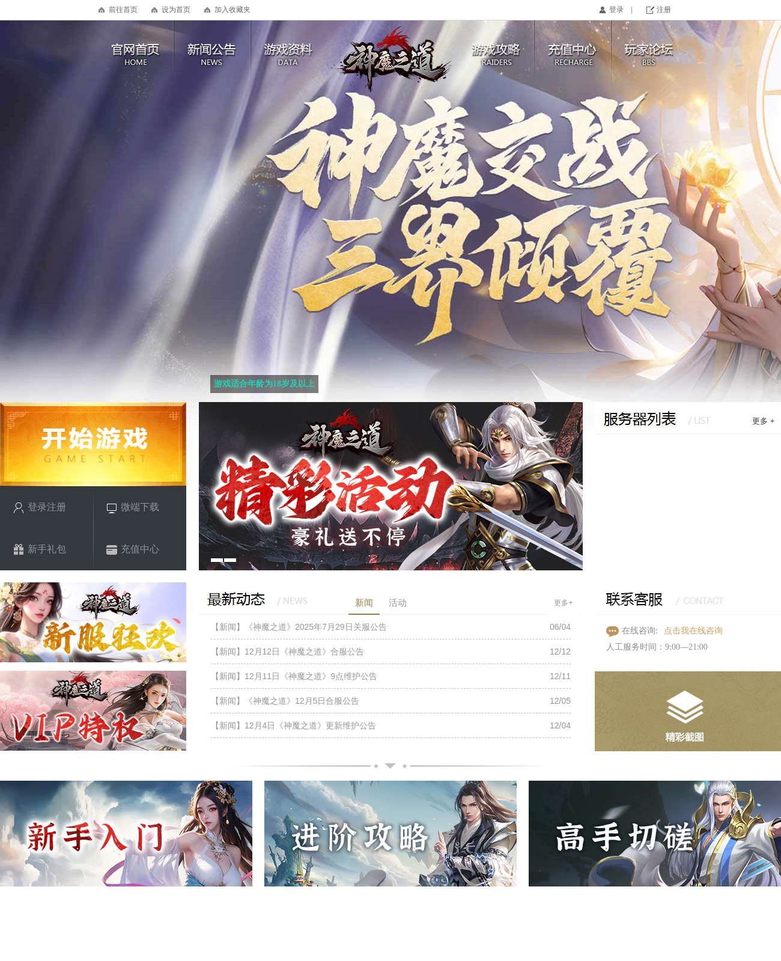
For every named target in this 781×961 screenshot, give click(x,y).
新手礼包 (39, 549)
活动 (398, 602)
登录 (616, 9)
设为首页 (176, 9)
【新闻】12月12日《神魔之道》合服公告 (287, 651)
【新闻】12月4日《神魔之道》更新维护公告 (293, 725)
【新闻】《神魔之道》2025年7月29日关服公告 (299, 627)
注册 (664, 9)
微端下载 (132, 507)
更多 (760, 421)
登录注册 (39, 507)
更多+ (563, 603)
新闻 (364, 602)
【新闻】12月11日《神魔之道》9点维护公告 (294, 676)
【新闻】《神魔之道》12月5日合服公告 (285, 701)
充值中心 (132, 549)
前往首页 (123, 9)
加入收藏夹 (232, 9)
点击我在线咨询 (693, 630)
